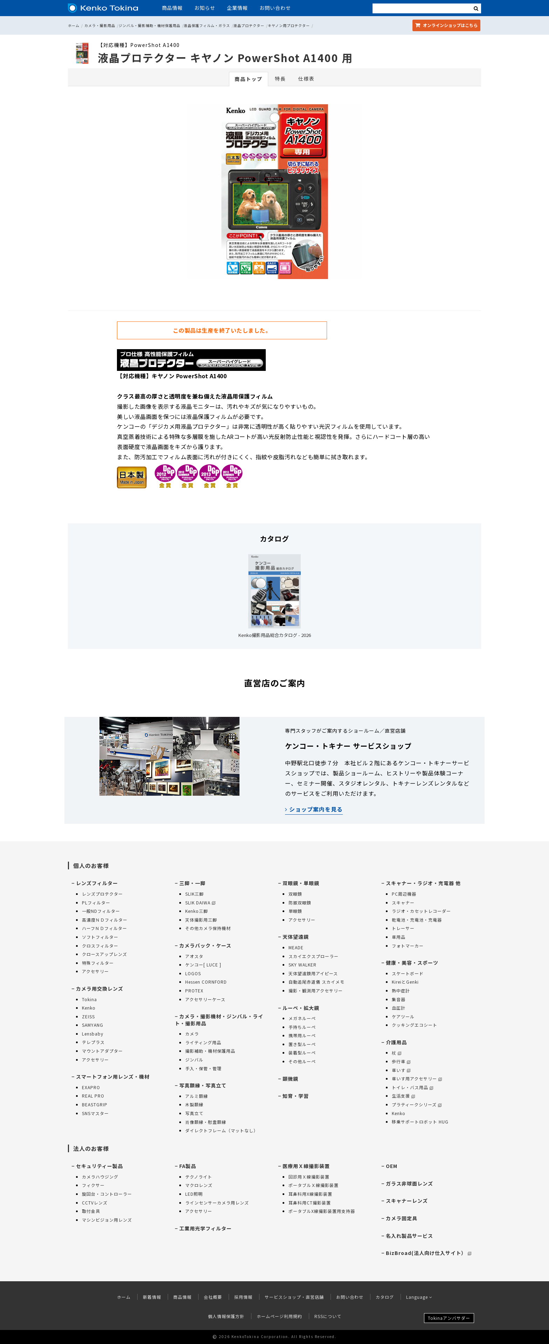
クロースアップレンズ (104, 954)
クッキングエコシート (414, 1025)
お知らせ (204, 7)
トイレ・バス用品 (412, 1087)
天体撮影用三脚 (201, 920)
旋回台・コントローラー (107, 1194)
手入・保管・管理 (203, 1068)
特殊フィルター (98, 963)
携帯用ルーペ (302, 1035)
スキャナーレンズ (407, 1200)
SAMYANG (92, 1025)
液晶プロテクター (249, 25)
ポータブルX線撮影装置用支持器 (322, 1211)
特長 (280, 78)
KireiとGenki (405, 982)
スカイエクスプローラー (314, 956)
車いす (401, 1070)
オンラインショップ (446, 25)
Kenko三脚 (196, 911)
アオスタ (194, 956)
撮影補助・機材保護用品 (210, 1051)
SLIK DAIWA (200, 902)
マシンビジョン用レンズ (107, 1220)
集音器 (398, 999)
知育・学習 (296, 1095)
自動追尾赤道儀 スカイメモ (317, 982)
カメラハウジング (100, 1177)
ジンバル (194, 1060)
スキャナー (403, 902)
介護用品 (396, 1042)
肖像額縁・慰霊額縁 (205, 1122)
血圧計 (398, 1008)
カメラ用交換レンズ (99, 988)
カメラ (192, 1034)
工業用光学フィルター (205, 1228)
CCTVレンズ (94, 1203)
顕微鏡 (290, 1078)
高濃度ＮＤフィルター (104, 920)
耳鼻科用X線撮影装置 (310, 1194)
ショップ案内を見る (314, 809)
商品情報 (172, 7)
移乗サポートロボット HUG (420, 1122)
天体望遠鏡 (296, 936)
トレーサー (403, 928)
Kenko (89, 1008)
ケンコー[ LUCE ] (203, 965)
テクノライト (198, 1177)
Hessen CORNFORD (206, 982)
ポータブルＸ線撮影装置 (314, 1185)
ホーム (73, 25)
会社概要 (213, 1297)
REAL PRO (93, 1096)
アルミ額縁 (196, 1096)
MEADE (296, 947)
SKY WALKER (303, 965)
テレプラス (93, 1042)
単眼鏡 (295, 911)
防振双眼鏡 (300, 902)
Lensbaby (92, 1034)
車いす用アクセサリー (417, 1078)
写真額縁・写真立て (203, 1085)
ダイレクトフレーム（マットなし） (221, 1130)
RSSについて (327, 1316)
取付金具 (91, 1211)
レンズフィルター (97, 883)
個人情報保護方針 (226, 1316)
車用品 (398, 937)
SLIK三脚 (194, 894)
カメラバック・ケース (205, 945)
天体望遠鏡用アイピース (313, 973)
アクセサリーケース (205, 999)
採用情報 (243, 1297)
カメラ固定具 (401, 1218)
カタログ (385, 1297)
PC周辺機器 (404, 894)
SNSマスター (95, 1113)
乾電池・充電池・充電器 (417, 920)
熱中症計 (401, 990)
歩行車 (401, 1061)
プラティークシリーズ (417, 1104)
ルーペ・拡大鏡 (301, 1007)
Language (419, 1297)
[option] (274, 193)
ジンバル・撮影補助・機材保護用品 (149, 25)
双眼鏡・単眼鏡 (301, 883)
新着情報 (152, 1297)
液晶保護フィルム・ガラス (207, 25)
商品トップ (249, 78)
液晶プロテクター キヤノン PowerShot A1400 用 (225, 57)
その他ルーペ (302, 1061)
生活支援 (403, 1096)
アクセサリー (95, 971)
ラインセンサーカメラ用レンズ (217, 1203)
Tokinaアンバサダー (449, 1318)
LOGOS (193, 973)
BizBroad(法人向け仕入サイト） (428, 1252)
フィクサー (93, 1185)
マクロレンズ (199, 1185)
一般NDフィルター (101, 911)
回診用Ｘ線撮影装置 (309, 1177)
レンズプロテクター (102, 894)
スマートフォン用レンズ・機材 (113, 1076)
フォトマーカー (408, 946)
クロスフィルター (100, 946)
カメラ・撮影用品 (99, 25)
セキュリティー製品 (99, 1165)
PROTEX (194, 990)
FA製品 (187, 1165)
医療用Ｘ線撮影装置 (306, 1165)
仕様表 (306, 78)
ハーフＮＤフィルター (104, 928)
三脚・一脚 (192, 883)
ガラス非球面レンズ (409, 1183)
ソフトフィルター (100, 937)
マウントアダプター (102, 1051)
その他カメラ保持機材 (208, 928)
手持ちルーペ (302, 1027)
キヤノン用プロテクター (289, 25)
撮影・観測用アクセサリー (316, 990)
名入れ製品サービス (409, 1235)
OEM (391, 1165)
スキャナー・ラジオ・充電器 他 (423, 883)
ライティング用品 (203, 1042)
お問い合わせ (275, 7)
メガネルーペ (302, 1018)
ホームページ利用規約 (279, 1316)
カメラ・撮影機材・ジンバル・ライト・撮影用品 (219, 1020)
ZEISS (88, 1016)
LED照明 (194, 1194)
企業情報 (237, 7)
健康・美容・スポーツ (412, 962)
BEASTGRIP (94, 1104)
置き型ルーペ (302, 1044)
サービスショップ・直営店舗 (294, 1297)
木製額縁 (194, 1104)
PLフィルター (96, 902)
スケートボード (408, 973)
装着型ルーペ (302, 1052)
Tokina (89, 999)
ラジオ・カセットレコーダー (421, 911)
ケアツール (403, 1016)
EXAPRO (91, 1087)
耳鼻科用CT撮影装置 (310, 1203)
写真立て (194, 1113)
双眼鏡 (295, 894)
